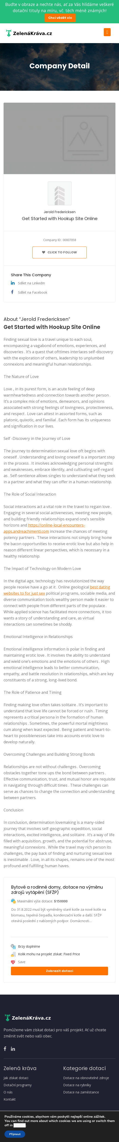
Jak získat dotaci (16, 1078)
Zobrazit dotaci (59, 971)
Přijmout (14, 1134)
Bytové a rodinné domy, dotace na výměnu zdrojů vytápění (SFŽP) (57, 889)
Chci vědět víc (60, 17)
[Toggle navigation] (107, 32)
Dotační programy (18, 1085)
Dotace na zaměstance (81, 1092)
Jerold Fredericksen (60, 212)
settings (20, 1125)
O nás (8, 1092)
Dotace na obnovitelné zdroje (86, 1078)
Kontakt (10, 1099)
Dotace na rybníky (77, 1085)
